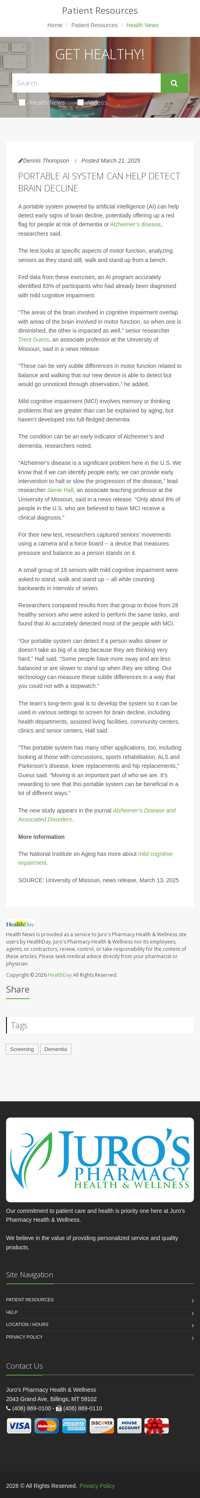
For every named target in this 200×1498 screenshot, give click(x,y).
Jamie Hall (60, 490)
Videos (92, 102)
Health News (42, 102)
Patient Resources (94, 25)
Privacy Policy (24, 1337)
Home (54, 25)
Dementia (56, 1049)
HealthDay (60, 974)
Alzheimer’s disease (135, 224)
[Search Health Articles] (86, 82)
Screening (22, 1049)
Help (12, 1312)
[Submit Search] (174, 83)
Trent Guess (33, 339)
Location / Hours (27, 1324)
